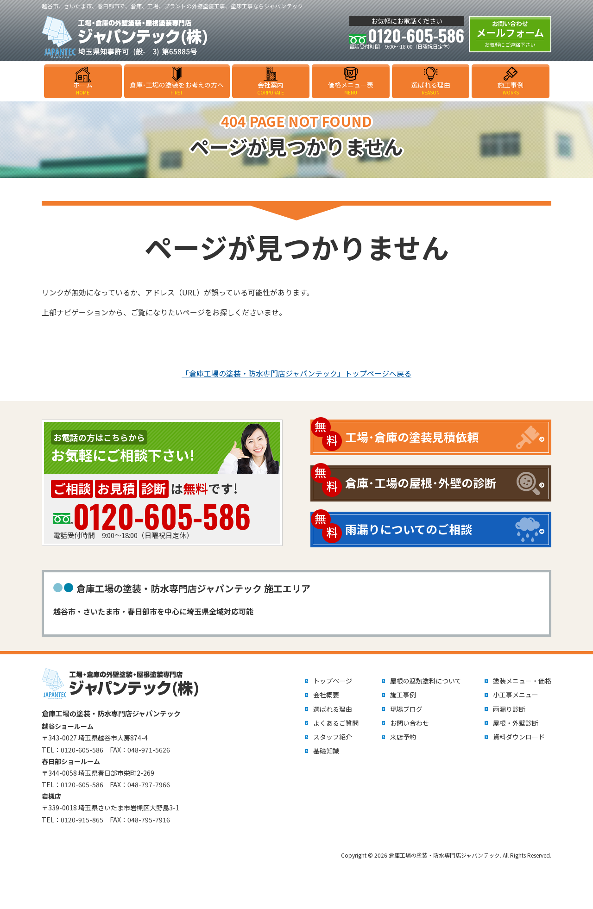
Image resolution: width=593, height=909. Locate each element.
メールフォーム (510, 34)
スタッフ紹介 (332, 736)
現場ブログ (406, 709)
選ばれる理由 (431, 88)
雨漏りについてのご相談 (408, 528)
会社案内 (271, 88)
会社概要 (326, 694)
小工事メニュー (515, 694)
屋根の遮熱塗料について (425, 680)
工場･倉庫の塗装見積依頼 (412, 436)
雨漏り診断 (509, 709)
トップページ (332, 680)
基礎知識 (326, 750)
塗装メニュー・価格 (522, 680)
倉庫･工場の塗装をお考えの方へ (177, 88)
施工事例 (510, 88)
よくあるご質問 (336, 722)
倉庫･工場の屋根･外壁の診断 (420, 482)
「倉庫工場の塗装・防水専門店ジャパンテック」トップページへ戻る (296, 373)
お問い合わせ (409, 722)
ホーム (83, 88)
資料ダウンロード (519, 736)
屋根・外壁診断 (515, 722)
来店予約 (403, 736)
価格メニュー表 (350, 88)
